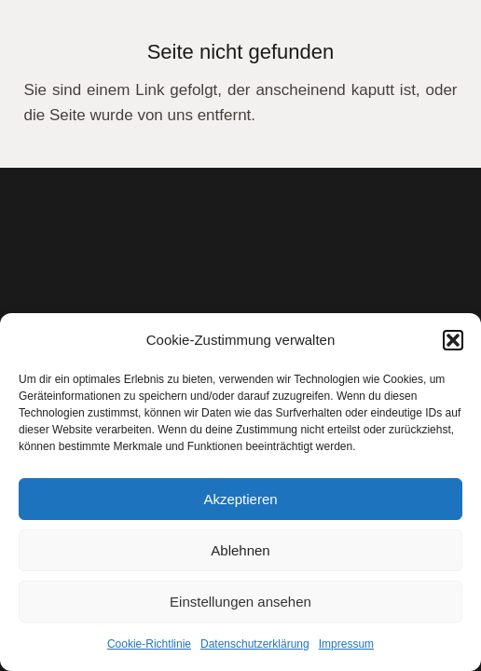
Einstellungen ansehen (240, 601)
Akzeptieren (240, 499)
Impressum (346, 643)
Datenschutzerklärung (254, 643)
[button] (453, 340)
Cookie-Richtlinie (149, 643)
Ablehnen (240, 550)
